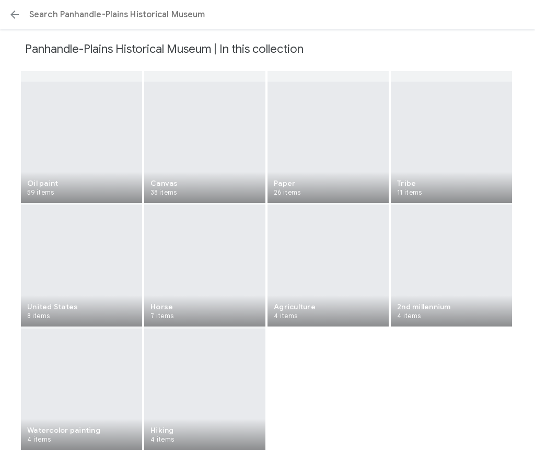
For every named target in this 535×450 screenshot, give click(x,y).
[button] (14, 14)
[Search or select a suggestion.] (267, 14)
